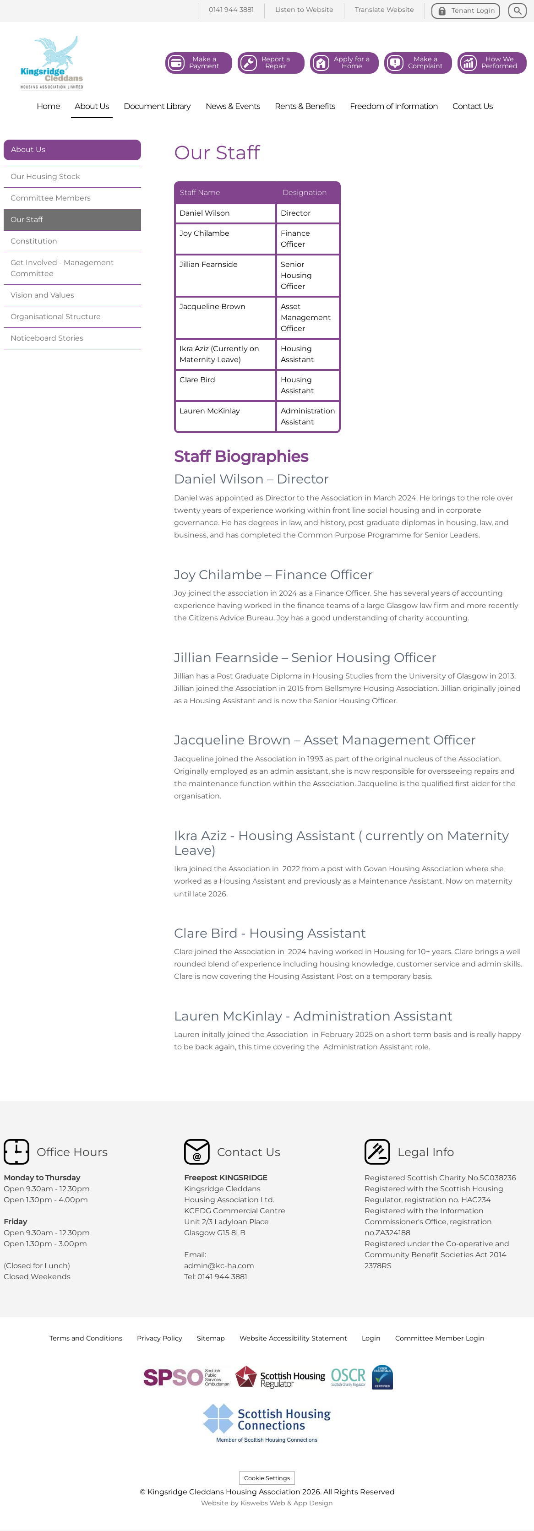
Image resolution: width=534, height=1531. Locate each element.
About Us (28, 149)
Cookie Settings (267, 1478)
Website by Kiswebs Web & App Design (267, 1503)
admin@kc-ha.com (220, 1265)
